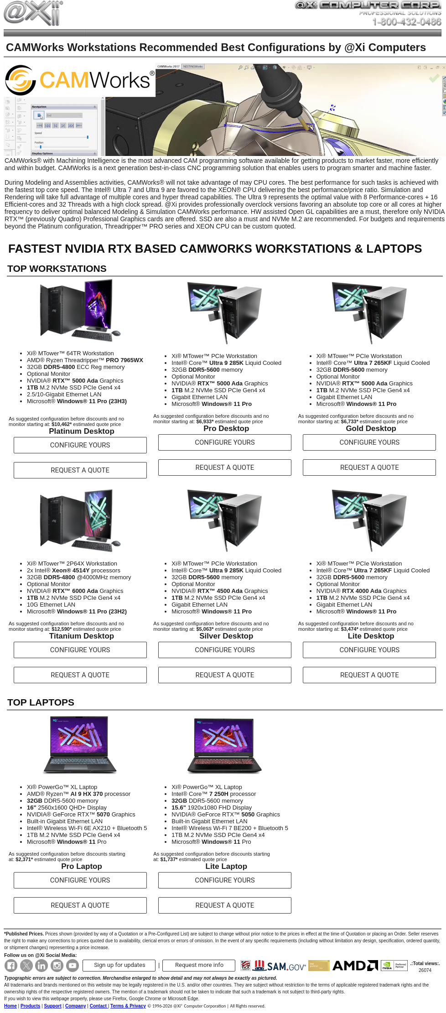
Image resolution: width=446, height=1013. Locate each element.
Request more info (199, 964)
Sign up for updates (119, 964)
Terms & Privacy (128, 1005)
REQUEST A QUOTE (80, 470)
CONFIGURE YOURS (80, 445)
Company (75, 1005)
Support (52, 1005)
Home (10, 1005)
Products (30, 1005)
